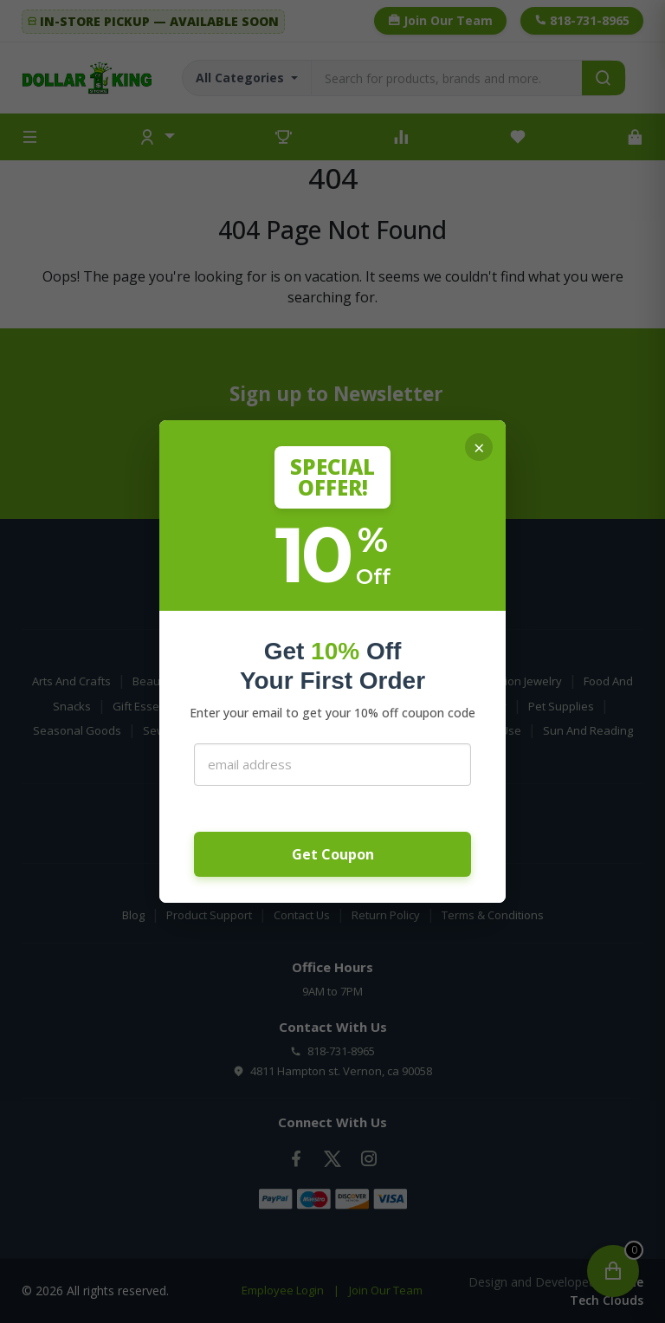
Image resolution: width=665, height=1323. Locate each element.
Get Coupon (333, 854)
